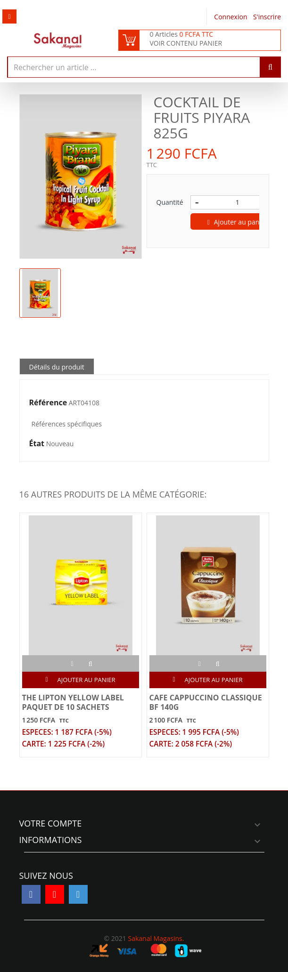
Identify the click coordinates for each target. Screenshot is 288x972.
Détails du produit (56, 366)
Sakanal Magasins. (156, 938)
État (37, 444)
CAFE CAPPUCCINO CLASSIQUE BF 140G (205, 702)
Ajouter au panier (237, 221)
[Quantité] (237, 202)
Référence (48, 403)
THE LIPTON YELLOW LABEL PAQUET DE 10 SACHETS (73, 702)
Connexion (231, 16)
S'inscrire (267, 16)
